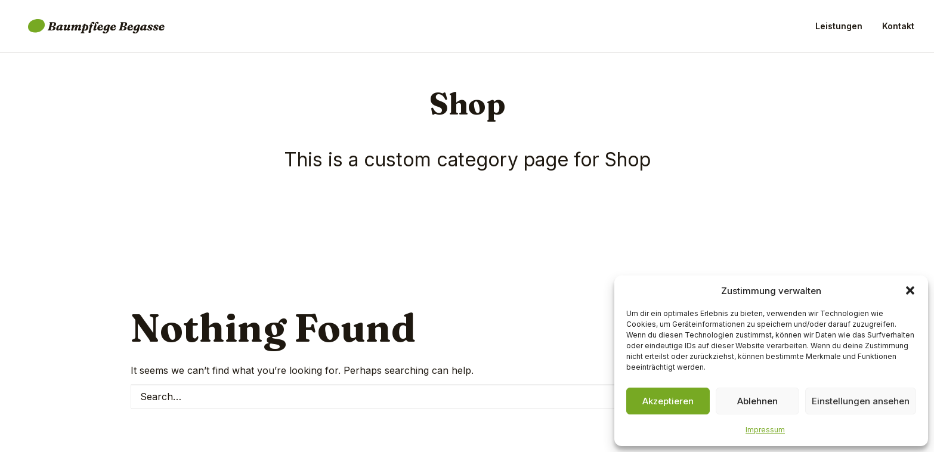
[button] (910, 290)
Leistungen (838, 28)
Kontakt (898, 28)
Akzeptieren (668, 401)
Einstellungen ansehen (861, 401)
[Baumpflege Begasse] (88, 28)
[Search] (467, 396)
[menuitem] (843, 28)
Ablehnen (757, 401)
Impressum (765, 429)
